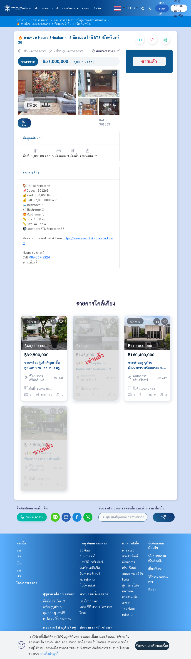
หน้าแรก (27, 8)
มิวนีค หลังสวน (89, 585)
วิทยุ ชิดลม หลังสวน (93, 543)
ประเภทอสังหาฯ (66, 8)
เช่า (19, 556)
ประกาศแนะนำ (44, 8)
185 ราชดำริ (87, 556)
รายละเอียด (31, 173)
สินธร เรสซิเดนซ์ (90, 573)
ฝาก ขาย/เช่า (162, 8)
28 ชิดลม (86, 550)
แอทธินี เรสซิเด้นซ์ (91, 562)
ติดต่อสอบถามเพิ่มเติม (32, 508)
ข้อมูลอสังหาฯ (32, 138)
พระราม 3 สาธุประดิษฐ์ (59, 627)
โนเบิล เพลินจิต (90, 568)
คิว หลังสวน (87, 579)
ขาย (19, 550)
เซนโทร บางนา (89, 601)
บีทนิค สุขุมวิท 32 (54, 601)
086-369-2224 (39, 257)
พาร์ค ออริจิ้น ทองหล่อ (57, 618)
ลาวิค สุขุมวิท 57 (53, 607)
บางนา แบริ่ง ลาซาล (94, 594)
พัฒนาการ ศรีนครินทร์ (96, 627)
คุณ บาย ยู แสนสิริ (54, 613)
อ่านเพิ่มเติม (31, 262)
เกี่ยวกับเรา (155, 568)
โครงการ (85, 8)
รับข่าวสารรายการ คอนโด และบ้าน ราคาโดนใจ (131, 508)
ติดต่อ (97, 8)
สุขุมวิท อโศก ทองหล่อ (58, 594)
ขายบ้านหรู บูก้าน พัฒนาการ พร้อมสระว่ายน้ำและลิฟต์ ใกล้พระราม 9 (146, 365)
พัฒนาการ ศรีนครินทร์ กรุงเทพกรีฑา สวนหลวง (80, 20)
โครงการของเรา (27, 583)
